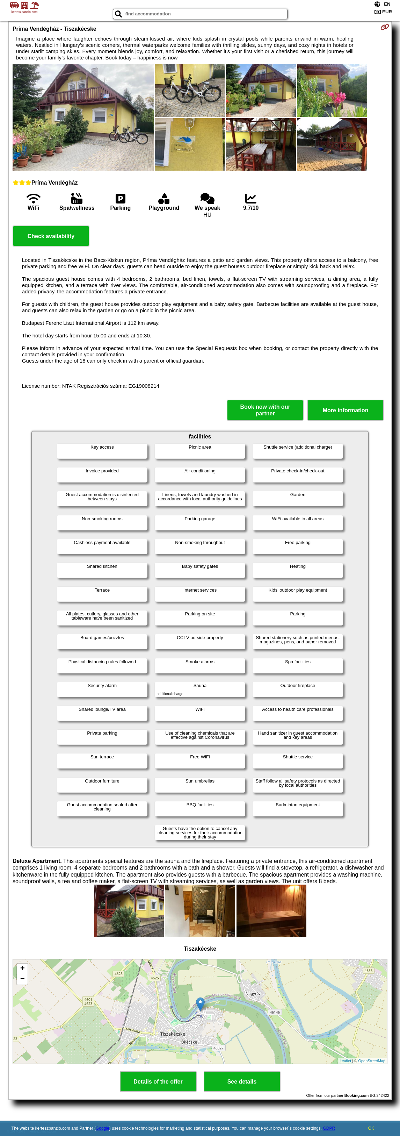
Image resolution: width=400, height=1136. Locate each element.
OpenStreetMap (371, 1061)
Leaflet (345, 1061)
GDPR (329, 1128)
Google (102, 1128)
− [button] (22, 979)
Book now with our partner (265, 410)
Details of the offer (157, 1082)
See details (242, 1082)
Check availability (51, 236)
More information (346, 410)
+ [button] (22, 969)
